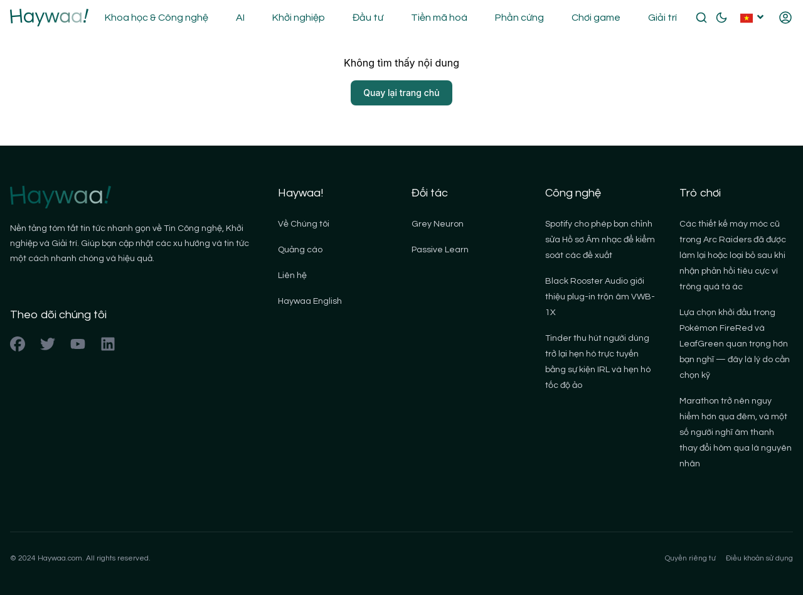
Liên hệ (292, 275)
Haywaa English (310, 301)
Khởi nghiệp (298, 18)
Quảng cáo (300, 249)
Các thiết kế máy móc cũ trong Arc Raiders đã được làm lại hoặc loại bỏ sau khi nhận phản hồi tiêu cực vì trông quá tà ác (732, 255)
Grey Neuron (438, 224)
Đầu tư (368, 18)
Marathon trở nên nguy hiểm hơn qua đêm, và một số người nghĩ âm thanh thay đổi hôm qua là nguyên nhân (735, 432)
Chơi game (596, 18)
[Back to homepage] (49, 17)
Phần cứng (519, 18)
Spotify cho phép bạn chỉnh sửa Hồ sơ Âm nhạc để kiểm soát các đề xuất (600, 240)
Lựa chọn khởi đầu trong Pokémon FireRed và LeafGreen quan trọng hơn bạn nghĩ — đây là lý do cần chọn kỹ (734, 344)
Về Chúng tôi (303, 224)
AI (240, 18)
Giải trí (662, 18)
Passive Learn (440, 249)
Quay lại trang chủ (401, 92)
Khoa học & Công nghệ (156, 18)
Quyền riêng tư (690, 558)
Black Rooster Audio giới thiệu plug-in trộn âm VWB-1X (600, 297)
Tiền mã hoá (439, 18)
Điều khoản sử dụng (759, 558)
